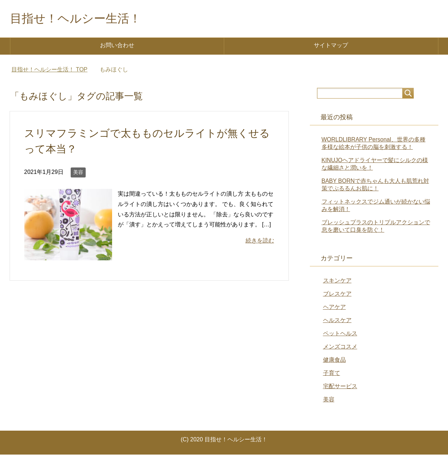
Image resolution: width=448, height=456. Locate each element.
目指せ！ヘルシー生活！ (81, 19)
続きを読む (260, 242)
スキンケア (337, 282)
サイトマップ (331, 47)
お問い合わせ (117, 47)
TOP (49, 71)
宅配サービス (340, 388)
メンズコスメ (340, 348)
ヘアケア (334, 308)
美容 (78, 173)
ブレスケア (337, 295)
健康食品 (334, 361)
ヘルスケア (337, 322)
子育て (331, 374)
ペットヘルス (340, 335)
